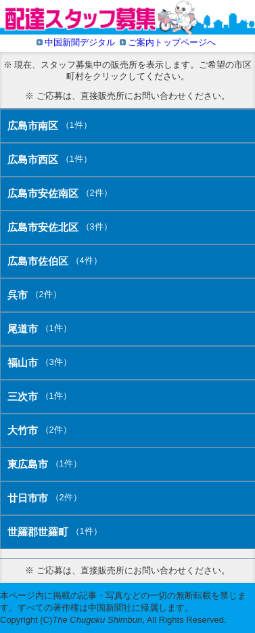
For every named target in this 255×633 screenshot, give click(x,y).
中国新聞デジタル (80, 42)
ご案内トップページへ (172, 42)
